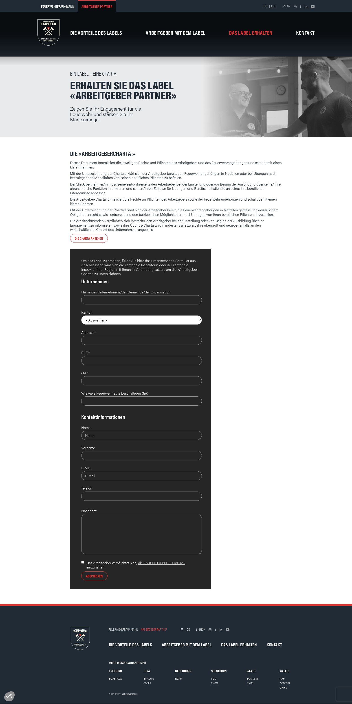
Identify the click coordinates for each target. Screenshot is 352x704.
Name (85, 427)
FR (266, 6)
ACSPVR (284, 683)
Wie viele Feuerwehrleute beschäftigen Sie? (115, 393)
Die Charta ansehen (89, 238)
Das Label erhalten (250, 32)
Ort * (84, 373)
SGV (213, 678)
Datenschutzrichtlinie (130, 693)
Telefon (86, 488)
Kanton (86, 312)
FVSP (250, 683)
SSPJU (147, 683)
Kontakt (305, 32)
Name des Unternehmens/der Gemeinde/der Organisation (126, 292)
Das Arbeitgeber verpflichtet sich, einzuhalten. (135, 565)
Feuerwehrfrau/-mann (57, 6)
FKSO (214, 683)
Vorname (88, 447)
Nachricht (89, 510)
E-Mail (86, 467)
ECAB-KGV (116, 678)
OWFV (283, 687)
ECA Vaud (253, 678)
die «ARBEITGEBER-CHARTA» (161, 562)
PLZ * (85, 352)
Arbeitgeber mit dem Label (175, 32)
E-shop (286, 6)
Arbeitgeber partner (96, 6)
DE (273, 6)
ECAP (178, 678)
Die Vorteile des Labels (96, 32)
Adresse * (88, 332)
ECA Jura (148, 678)
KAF (282, 678)
